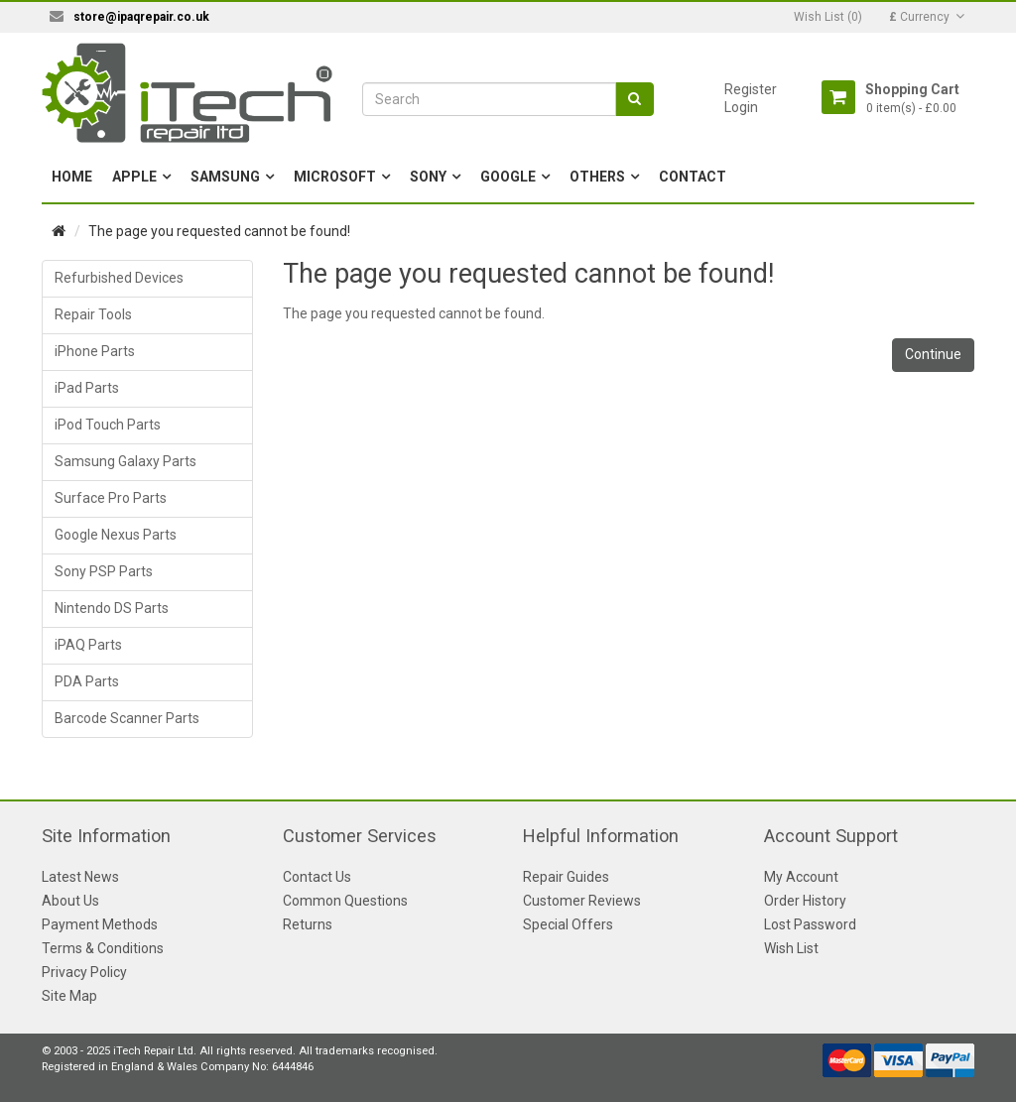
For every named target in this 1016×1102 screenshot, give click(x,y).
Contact (692, 176)
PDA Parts (87, 681)
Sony (428, 176)
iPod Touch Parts (108, 424)
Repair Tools (93, 314)
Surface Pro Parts (111, 498)
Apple (134, 176)
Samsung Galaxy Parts (125, 461)
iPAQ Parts (88, 645)
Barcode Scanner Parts (127, 718)
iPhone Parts (95, 351)
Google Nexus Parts (116, 535)
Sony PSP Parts (104, 571)
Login (741, 107)
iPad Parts (87, 388)
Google (508, 176)
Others (597, 176)
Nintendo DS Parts (112, 608)
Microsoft (335, 176)
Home (72, 176)
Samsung (225, 176)
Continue (933, 354)
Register (750, 89)
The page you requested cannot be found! (219, 231)
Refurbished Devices (119, 278)
